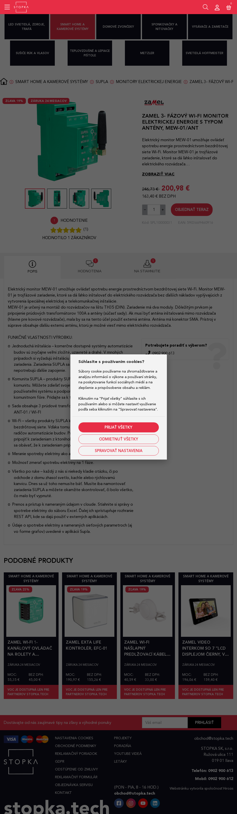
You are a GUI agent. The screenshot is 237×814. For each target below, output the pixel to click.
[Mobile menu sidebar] (7, 7)
